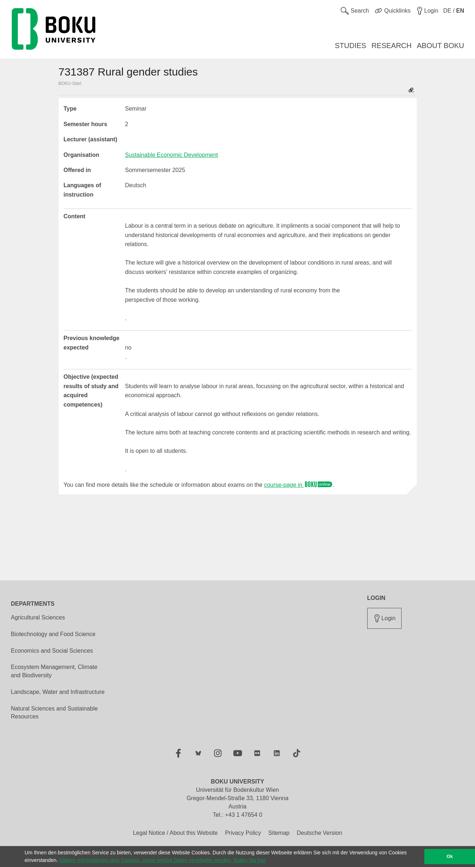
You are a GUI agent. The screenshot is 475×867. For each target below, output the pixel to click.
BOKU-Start (70, 83)
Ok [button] (450, 856)
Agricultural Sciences (38, 617)
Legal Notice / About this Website (175, 833)
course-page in (298, 485)
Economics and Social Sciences (52, 651)
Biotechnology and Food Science (53, 634)
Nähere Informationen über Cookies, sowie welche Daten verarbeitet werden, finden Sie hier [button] (162, 860)
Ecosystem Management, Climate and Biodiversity (54, 671)
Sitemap (278, 833)
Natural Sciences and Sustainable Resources (54, 712)
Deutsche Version (319, 833)
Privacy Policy (243, 833)
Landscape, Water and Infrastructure (58, 692)
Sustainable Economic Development (171, 155)
